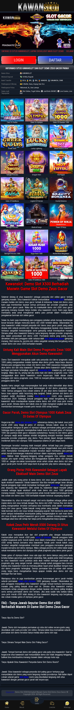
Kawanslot (10, 692)
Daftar (55, 60)
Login (18, 60)
